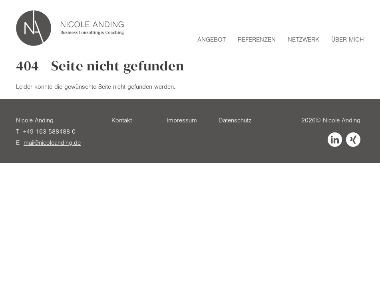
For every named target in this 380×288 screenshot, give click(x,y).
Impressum (182, 120)
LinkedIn (335, 139)
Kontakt (121, 120)
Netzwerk (303, 39)
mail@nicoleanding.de (52, 143)
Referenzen (257, 39)
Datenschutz (235, 120)
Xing (353, 139)
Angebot (211, 39)
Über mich (347, 39)
